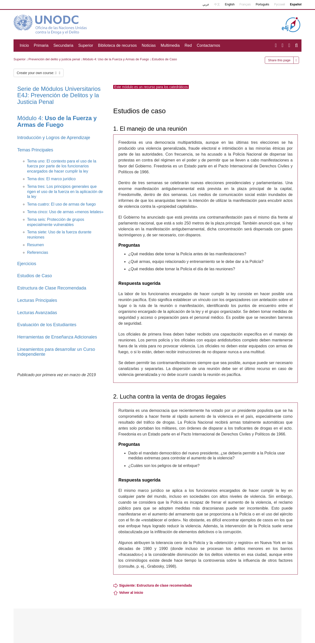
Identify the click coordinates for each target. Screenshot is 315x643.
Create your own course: (38, 73)
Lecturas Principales (37, 300)
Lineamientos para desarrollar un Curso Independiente (56, 352)
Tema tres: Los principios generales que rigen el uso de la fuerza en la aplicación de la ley (65, 191)
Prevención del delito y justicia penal (54, 59)
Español (295, 4)
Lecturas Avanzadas (37, 312)
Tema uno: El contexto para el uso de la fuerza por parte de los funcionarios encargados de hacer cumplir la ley (61, 166)
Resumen (35, 245)
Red (188, 45)
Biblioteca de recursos (117, 45)
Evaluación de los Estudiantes (46, 324)
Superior (85, 45)
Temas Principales (35, 149)
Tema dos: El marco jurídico (51, 179)
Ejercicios (26, 263)
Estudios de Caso (164, 59)
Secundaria (63, 45)
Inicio (24, 45)
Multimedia (170, 45)
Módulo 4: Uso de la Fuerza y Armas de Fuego (116, 59)
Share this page (279, 60)
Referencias (37, 252)
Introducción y (31, 137)
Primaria (41, 45)
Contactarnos (208, 45)
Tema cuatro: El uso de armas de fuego (61, 204)
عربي (206, 4)
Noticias (149, 45)
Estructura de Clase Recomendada (51, 288)
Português (262, 4)
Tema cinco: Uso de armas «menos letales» (65, 212)
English (230, 4)
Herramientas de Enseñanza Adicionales (57, 337)
